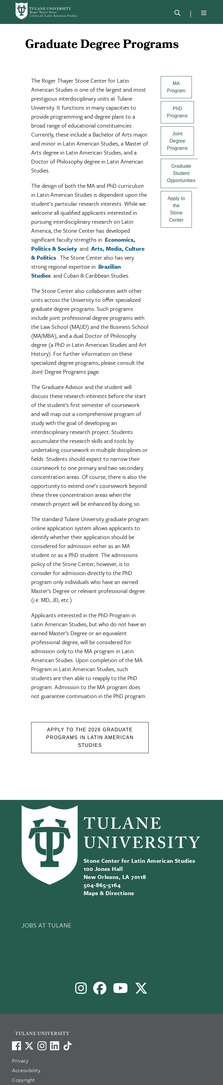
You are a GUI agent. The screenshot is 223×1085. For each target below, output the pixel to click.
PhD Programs (177, 112)
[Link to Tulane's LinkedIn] (54, 1045)
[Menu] (203, 12)
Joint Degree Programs (177, 141)
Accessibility (26, 1070)
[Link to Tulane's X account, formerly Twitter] (29, 1045)
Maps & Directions (109, 893)
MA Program (176, 87)
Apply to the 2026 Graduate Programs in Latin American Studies (90, 737)
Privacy (20, 1060)
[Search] (177, 14)
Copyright (23, 1080)
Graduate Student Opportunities (181, 173)
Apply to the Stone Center (176, 209)
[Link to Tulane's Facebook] (41, 1045)
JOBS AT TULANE (46, 925)
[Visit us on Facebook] (16, 1045)
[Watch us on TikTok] (67, 1045)
